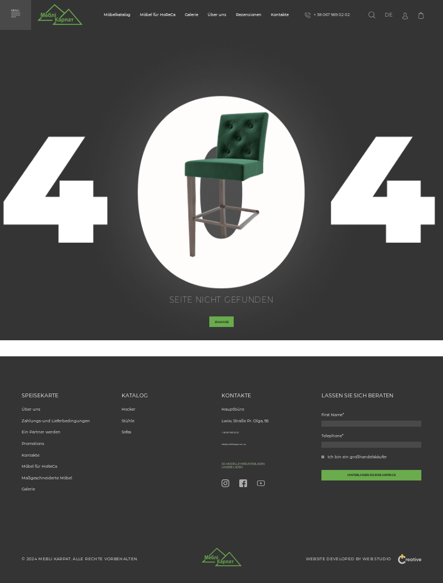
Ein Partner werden (41, 426)
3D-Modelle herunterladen (265, 460)
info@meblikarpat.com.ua (246, 438)
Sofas (126, 426)
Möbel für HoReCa (157, 14)
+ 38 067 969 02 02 (240, 426)
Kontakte (280, 14)
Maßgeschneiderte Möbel (47, 472)
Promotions (33, 438)
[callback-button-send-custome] (371, 491)
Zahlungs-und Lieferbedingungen (56, 415)
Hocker (128, 403)
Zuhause (222, 327)
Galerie (191, 14)
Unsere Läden (243, 466)
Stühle (128, 415)
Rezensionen (248, 14)
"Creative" (405, 559)
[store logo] (60, 17)
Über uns (217, 14)
